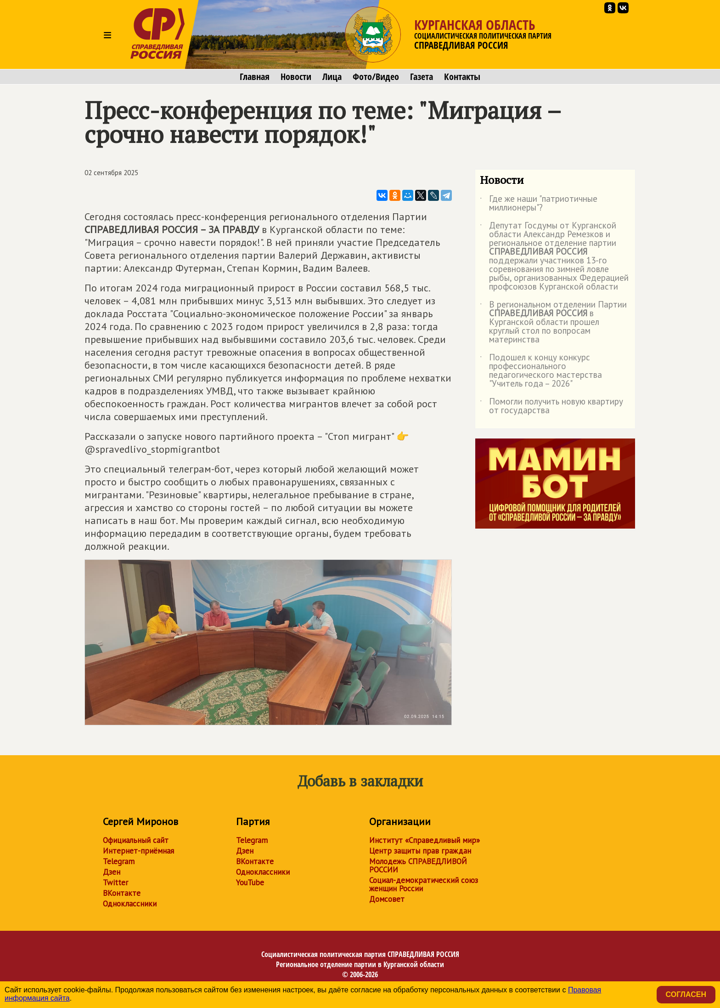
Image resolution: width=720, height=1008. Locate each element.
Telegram (119, 861)
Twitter (115, 882)
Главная (255, 77)
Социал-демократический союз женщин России (423, 884)
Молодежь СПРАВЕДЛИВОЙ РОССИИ (418, 865)
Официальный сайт (136, 840)
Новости (296, 77)
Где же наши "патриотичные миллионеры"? (538, 203)
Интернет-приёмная (138, 851)
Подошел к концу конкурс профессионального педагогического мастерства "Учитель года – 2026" (541, 371)
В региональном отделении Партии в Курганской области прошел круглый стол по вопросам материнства (553, 322)
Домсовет (387, 899)
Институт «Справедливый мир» (424, 840)
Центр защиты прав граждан (420, 851)
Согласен (686, 994)
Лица (332, 77)
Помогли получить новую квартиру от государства (551, 406)
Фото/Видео (376, 77)
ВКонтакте (122, 893)
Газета (421, 77)
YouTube (250, 882)
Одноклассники (130, 904)
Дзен (111, 872)
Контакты (462, 77)
